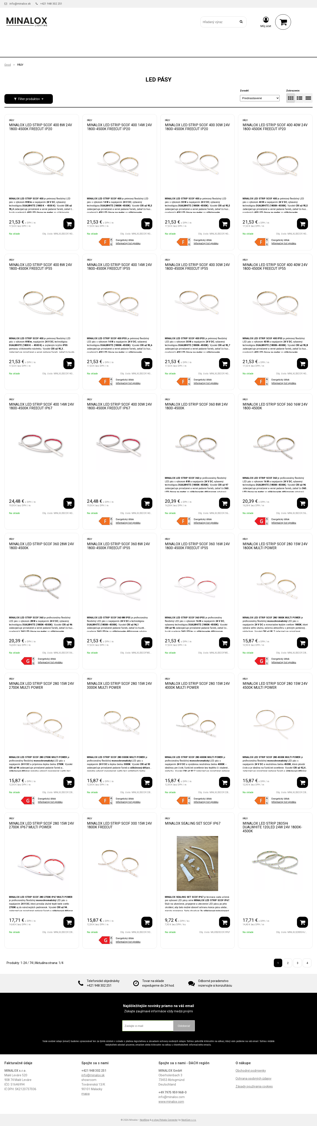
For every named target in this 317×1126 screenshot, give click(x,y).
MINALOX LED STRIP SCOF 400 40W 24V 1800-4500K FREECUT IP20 (275, 127)
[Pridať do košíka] (68, 223)
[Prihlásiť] (265, 22)
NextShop (144, 1120)
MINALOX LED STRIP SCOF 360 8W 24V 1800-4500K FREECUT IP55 (118, 546)
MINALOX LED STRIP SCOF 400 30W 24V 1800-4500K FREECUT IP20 (197, 127)
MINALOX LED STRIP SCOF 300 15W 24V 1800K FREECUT (119, 825)
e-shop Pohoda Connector (165, 1120)
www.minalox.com (171, 1101)
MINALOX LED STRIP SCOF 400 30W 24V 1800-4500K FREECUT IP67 (119, 406)
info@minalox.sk (20, 3)
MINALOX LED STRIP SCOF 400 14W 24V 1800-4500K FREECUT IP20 (119, 127)
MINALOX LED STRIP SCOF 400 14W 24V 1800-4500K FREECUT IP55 (119, 267)
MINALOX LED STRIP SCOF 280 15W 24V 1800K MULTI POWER (275, 546)
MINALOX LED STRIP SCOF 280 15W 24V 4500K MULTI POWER (275, 685)
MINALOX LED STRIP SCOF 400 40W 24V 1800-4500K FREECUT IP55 (275, 267)
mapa (85, 1093)
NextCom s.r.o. (188, 1120)
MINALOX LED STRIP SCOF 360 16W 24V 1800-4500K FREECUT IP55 (197, 546)
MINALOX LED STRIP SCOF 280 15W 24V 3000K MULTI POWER (119, 685)
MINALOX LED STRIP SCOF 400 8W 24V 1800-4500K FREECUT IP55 (40, 267)
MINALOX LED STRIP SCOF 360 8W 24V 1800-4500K (196, 406)
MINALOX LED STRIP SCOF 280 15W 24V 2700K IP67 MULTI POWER (41, 825)
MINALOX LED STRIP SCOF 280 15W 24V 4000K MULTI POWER (197, 685)
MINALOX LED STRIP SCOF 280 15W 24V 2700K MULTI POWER (41, 685)
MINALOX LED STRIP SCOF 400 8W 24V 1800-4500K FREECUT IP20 (40, 127)
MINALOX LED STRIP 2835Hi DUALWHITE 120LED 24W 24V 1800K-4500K (272, 827)
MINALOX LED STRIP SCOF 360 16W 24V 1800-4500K (275, 406)
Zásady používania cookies (254, 1086)
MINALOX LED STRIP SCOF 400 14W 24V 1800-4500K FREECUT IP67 (41, 406)
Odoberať (184, 1026)
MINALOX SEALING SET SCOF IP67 (192, 823)
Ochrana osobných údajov (253, 1078)
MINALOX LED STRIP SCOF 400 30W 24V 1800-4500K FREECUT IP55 (197, 267)
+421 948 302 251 (51, 3)
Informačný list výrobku (128, 243)
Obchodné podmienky (251, 1070)
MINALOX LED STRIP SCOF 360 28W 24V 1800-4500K (41, 546)
